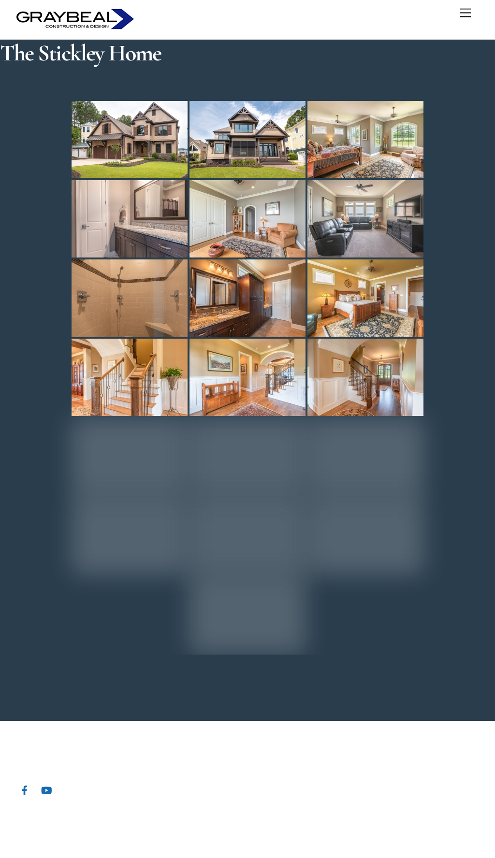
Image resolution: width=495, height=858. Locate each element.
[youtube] (46, 789)
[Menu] (465, 13)
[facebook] (24, 789)
